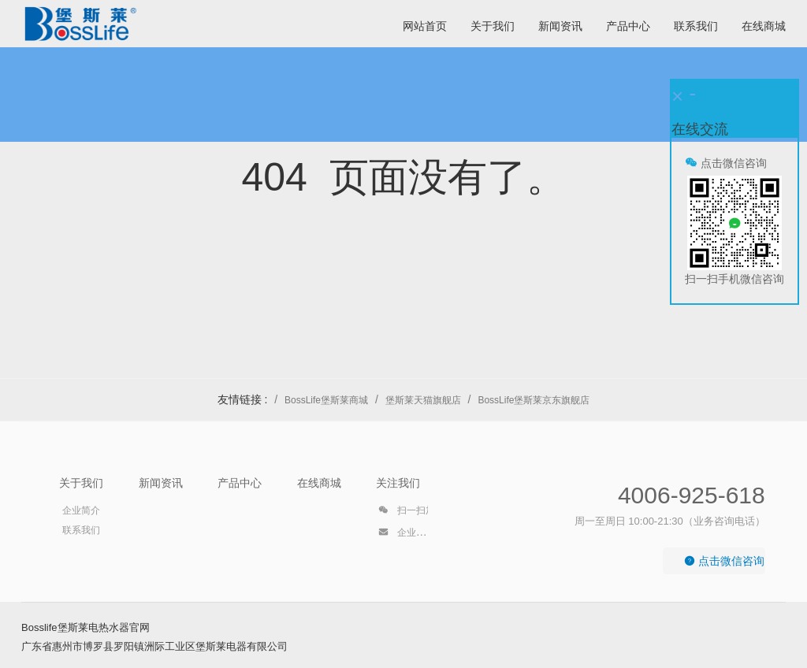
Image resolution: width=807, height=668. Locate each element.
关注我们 (398, 483)
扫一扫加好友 (415, 513)
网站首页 (425, 26)
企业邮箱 (406, 535)
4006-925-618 (691, 495)
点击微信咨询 (724, 561)
